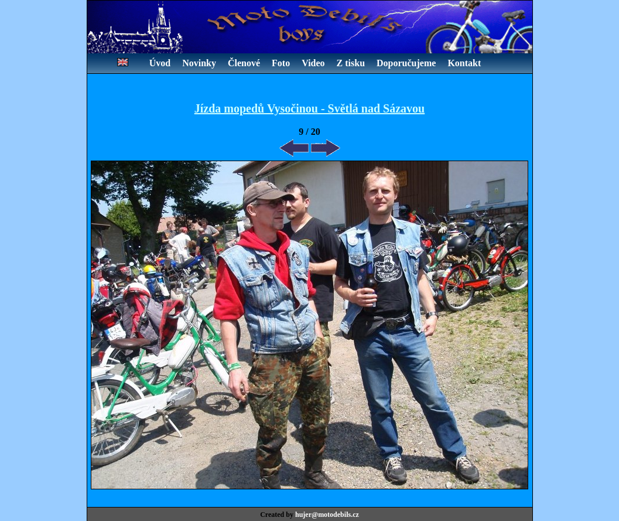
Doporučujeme (406, 63)
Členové (244, 63)
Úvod (159, 63)
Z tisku (351, 63)
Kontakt (464, 63)
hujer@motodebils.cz (327, 514)
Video (313, 63)
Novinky (199, 63)
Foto (281, 63)
